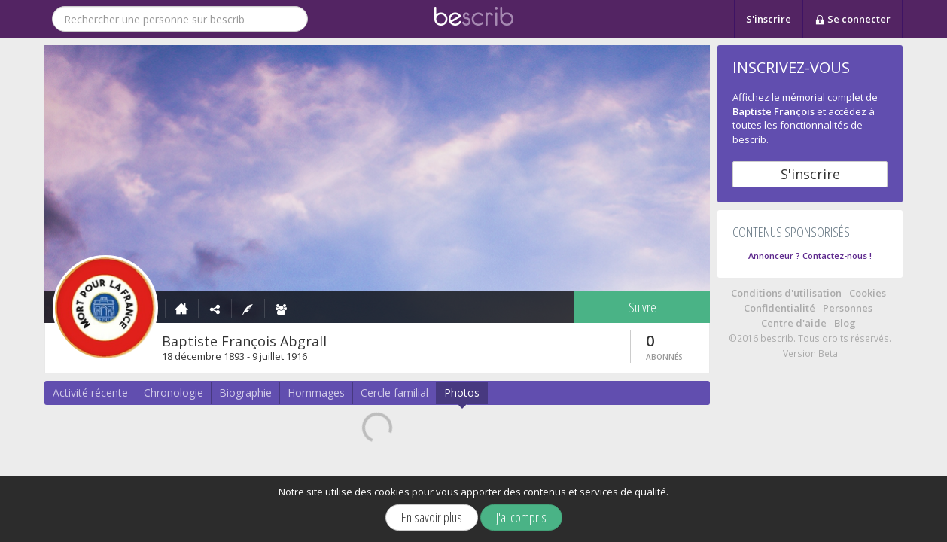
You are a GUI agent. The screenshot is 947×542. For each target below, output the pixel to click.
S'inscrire (768, 19)
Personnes (847, 308)
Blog (845, 323)
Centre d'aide (794, 323)
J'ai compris (521, 517)
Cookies (867, 293)
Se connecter (853, 19)
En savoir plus (431, 517)
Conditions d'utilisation (786, 293)
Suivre (642, 307)
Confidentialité (779, 308)
